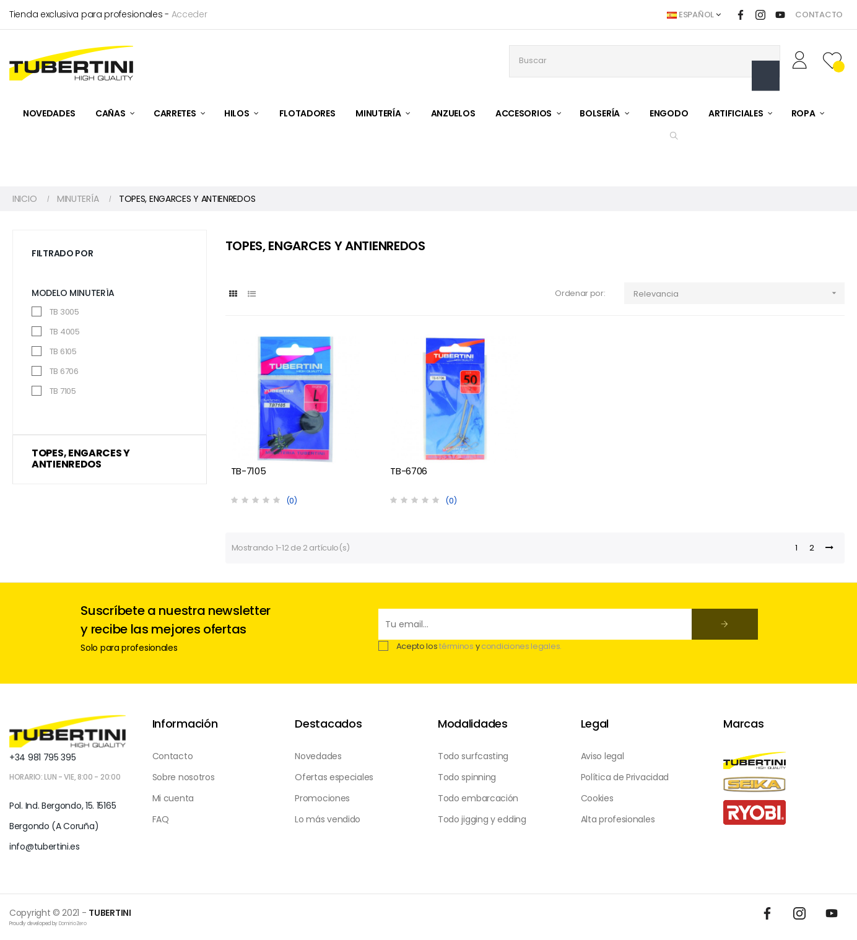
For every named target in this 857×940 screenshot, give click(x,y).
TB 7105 (63, 391)
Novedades (318, 756)
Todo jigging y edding (482, 819)
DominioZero (73, 923)
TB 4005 (65, 331)
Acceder (189, 14)
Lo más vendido (327, 819)
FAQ (160, 819)
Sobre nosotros (183, 777)
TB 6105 (63, 351)
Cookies (597, 798)
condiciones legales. (521, 646)
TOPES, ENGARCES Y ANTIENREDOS (81, 458)
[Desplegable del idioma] (693, 15)
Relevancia (739, 293)
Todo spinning (467, 777)
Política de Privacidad (625, 777)
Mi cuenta (173, 798)
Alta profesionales (618, 819)
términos (456, 646)
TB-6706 (408, 470)
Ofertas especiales (334, 777)
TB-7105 (248, 470)
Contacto (172, 756)
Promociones (322, 798)
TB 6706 (64, 371)
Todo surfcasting (473, 756)
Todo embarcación (478, 798)
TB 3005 (64, 312)
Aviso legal (602, 756)
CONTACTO (819, 14)
